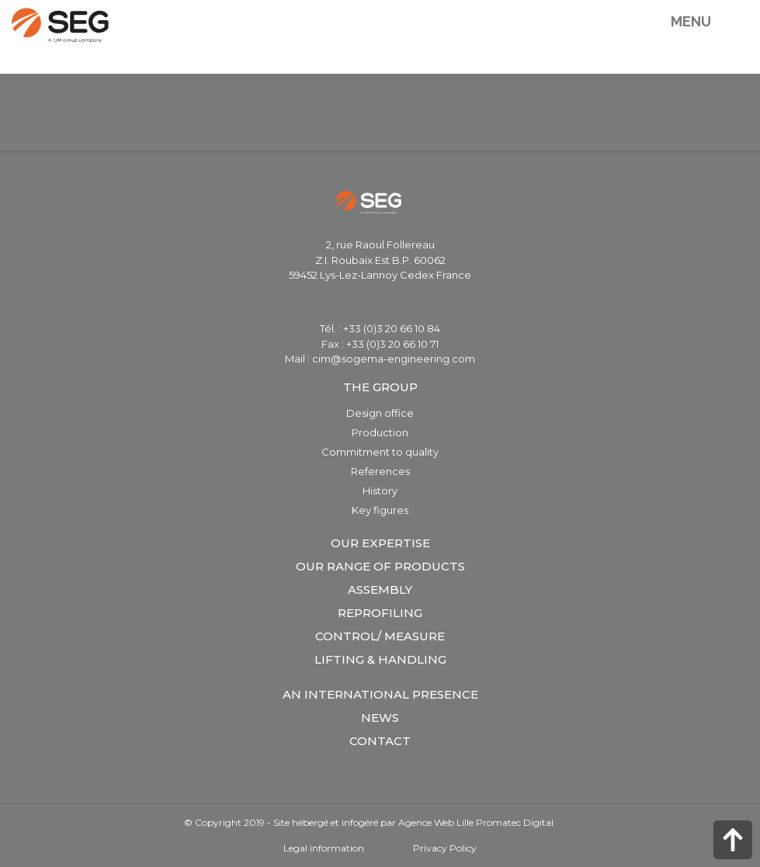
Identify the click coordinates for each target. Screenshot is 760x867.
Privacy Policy (445, 848)
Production (380, 432)
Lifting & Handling (380, 659)
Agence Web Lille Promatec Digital (476, 822)
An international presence (380, 694)
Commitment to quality (380, 452)
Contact (380, 740)
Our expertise (380, 543)
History (380, 490)
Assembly (380, 589)
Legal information (323, 848)
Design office (380, 413)
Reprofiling (380, 612)
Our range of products (380, 566)
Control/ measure (380, 636)
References (380, 471)
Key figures (380, 510)
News (380, 717)
